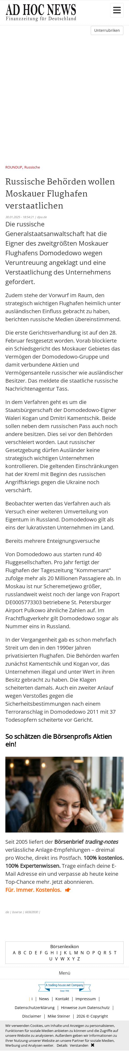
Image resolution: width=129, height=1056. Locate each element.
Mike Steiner (59, 1016)
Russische (32, 168)
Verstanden (79, 1045)
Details (62, 1045)
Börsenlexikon (64, 946)
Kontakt (62, 998)
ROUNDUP (13, 168)
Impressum (85, 998)
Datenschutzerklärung (35, 1007)
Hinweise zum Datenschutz (85, 1007)
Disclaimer (31, 1016)
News (44, 998)
